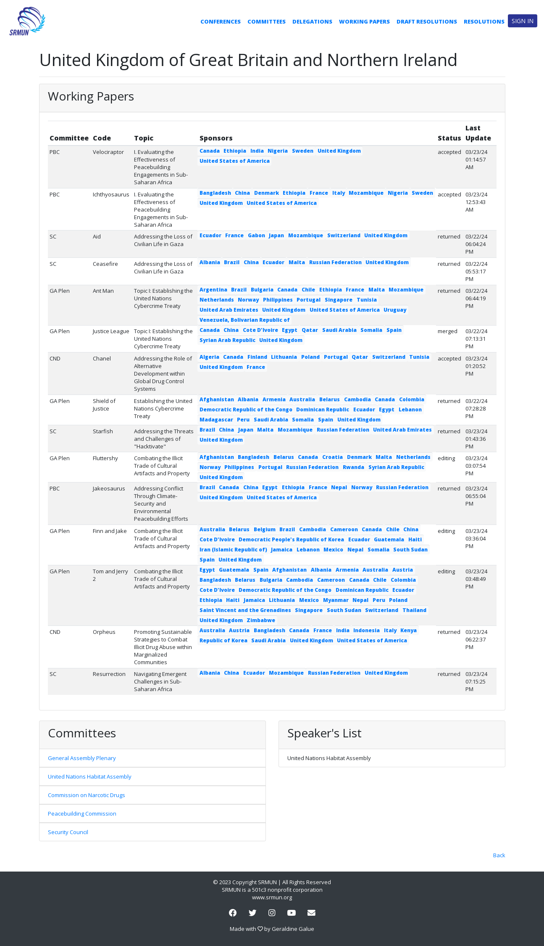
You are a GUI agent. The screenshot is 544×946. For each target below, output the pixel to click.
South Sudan (410, 549)
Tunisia (367, 299)
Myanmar (336, 600)
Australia (302, 399)
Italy (338, 192)
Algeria (209, 356)
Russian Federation (335, 262)
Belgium (265, 529)
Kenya (408, 630)
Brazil (231, 262)
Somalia (371, 330)
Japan (276, 235)
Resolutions (484, 21)
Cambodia (357, 399)
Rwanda (353, 467)
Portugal (309, 299)
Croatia (332, 457)
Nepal (339, 487)
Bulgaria (262, 289)
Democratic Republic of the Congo (246, 409)
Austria (402, 569)
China (242, 192)
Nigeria (278, 150)
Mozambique (366, 192)
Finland (257, 356)
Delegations (312, 21)
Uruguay (395, 309)
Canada (210, 150)
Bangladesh (215, 192)
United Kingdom (339, 150)
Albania (210, 262)
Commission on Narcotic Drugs (86, 795)
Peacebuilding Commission (82, 813)
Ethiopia (234, 150)
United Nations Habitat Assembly (89, 776)
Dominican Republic (322, 409)
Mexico (333, 549)
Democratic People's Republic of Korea (291, 539)
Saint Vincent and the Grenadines (245, 610)
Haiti (415, 539)
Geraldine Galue (293, 929)
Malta (297, 262)
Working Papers (364, 21)
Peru (243, 419)
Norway (248, 299)
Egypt (289, 330)
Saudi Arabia (339, 330)
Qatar (310, 330)
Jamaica (281, 549)
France (319, 192)
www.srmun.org (272, 897)
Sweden (302, 150)
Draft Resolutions (427, 21)
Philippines (278, 299)
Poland (310, 356)
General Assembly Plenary (82, 758)
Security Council (68, 832)
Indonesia (366, 630)
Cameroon (344, 529)
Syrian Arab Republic (227, 340)
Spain (394, 330)
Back (499, 855)
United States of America (235, 160)
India (257, 150)
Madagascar (216, 419)
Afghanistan (217, 399)
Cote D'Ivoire (260, 330)
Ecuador (210, 235)
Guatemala (389, 539)
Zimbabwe (261, 620)
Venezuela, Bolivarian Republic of (245, 319)
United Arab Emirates (229, 309)
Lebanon (410, 409)
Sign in (522, 21)
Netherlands (217, 299)
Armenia (274, 399)
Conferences (220, 21)
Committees (266, 21)
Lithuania (284, 356)
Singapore (338, 299)
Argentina (213, 289)
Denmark (266, 192)
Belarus (329, 399)
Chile (308, 289)
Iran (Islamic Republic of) (233, 549)
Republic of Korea (223, 640)
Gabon (256, 235)
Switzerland (343, 235)
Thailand (414, 610)
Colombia (411, 399)
